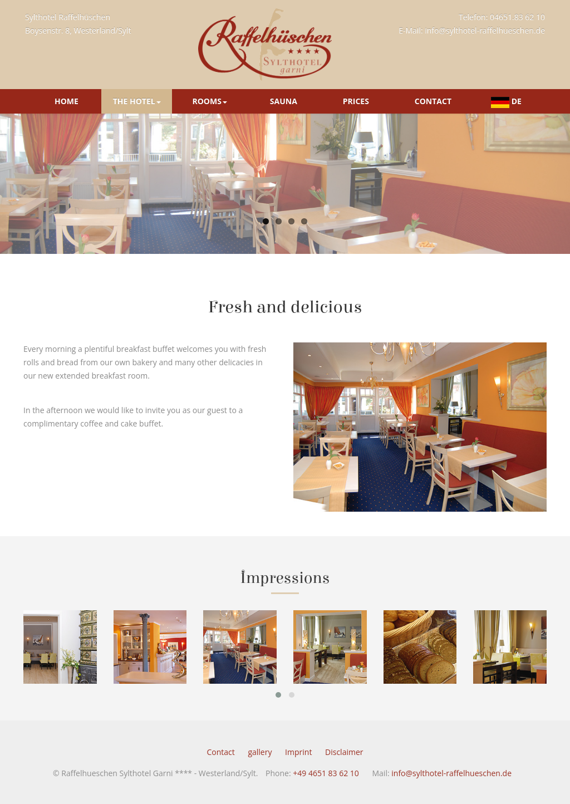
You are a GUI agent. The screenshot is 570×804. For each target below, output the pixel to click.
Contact (433, 101)
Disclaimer (344, 764)
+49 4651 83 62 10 (326, 785)
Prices (356, 101)
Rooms (209, 101)
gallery (260, 764)
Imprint (298, 764)
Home (66, 101)
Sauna (283, 101)
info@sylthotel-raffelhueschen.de (485, 30)
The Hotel (137, 101)
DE (506, 101)
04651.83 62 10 (517, 17)
